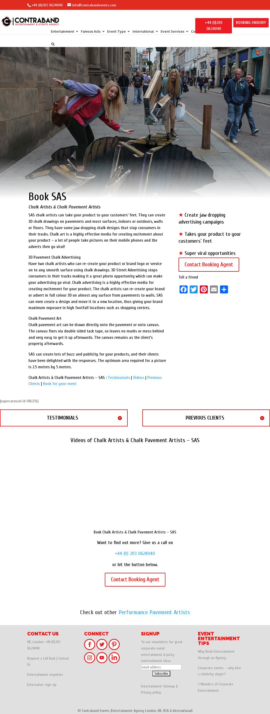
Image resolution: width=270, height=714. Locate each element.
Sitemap (169, 686)
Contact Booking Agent (209, 264)
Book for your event (60, 383)
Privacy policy (151, 692)
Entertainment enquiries (45, 674)
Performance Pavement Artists (154, 612)
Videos (138, 377)
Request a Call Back (41, 658)
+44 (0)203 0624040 (47, 5)
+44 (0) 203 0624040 (135, 553)
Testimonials (119, 377)
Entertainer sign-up (41, 684)
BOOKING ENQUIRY (251, 22)
